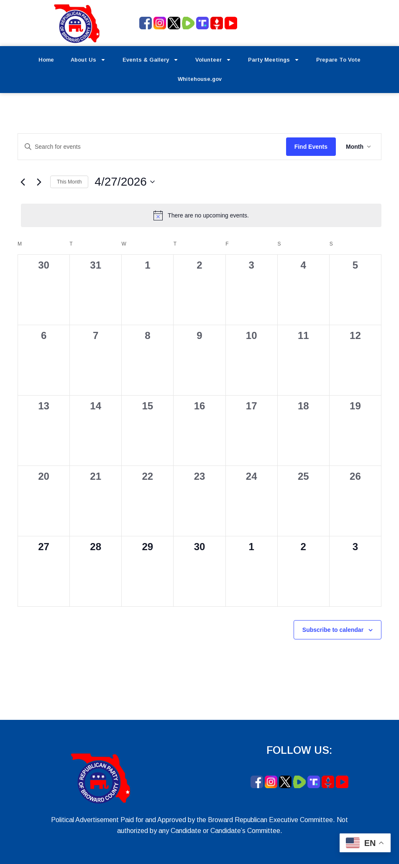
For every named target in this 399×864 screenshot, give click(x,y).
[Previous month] (23, 182)
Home (46, 60)
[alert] (201, 215)
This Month (69, 182)
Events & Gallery (151, 60)
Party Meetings (273, 60)
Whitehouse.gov (200, 79)
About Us (88, 60)
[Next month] (39, 182)
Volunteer (213, 60)
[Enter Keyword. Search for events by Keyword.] (152, 147)
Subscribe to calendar (332, 629)
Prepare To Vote (338, 60)
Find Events (310, 146)
